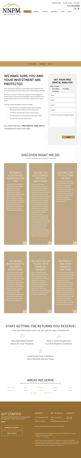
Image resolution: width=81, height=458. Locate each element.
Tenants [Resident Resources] (45, 11)
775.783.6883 (73, 5)
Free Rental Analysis (22, 118)
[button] (75, 8)
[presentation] (63, 131)
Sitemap (38, 437)
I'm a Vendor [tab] (55, 91)
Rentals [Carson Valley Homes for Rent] (18, 11)
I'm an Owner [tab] (55, 89)
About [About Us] (70, 11)
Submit (68, 137)
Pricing (50, 64)
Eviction (42, 64)
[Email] (62, 100)
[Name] (62, 95)
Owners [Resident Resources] (36, 11)
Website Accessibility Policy (57, 445)
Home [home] (11, 11)
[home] (11, 9)
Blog (62, 11)
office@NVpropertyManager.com (59, 421)
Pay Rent (77, 3)
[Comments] (62, 120)
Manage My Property (12, 427)
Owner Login (56, 3)
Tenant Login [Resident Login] (67, 3)
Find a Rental (12, 433)
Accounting (32, 64)
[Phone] (62, 105)
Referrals (54, 11)
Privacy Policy (45, 437)
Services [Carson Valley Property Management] (27, 11)
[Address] (62, 110)
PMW (50, 435)
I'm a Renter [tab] (66, 89)
